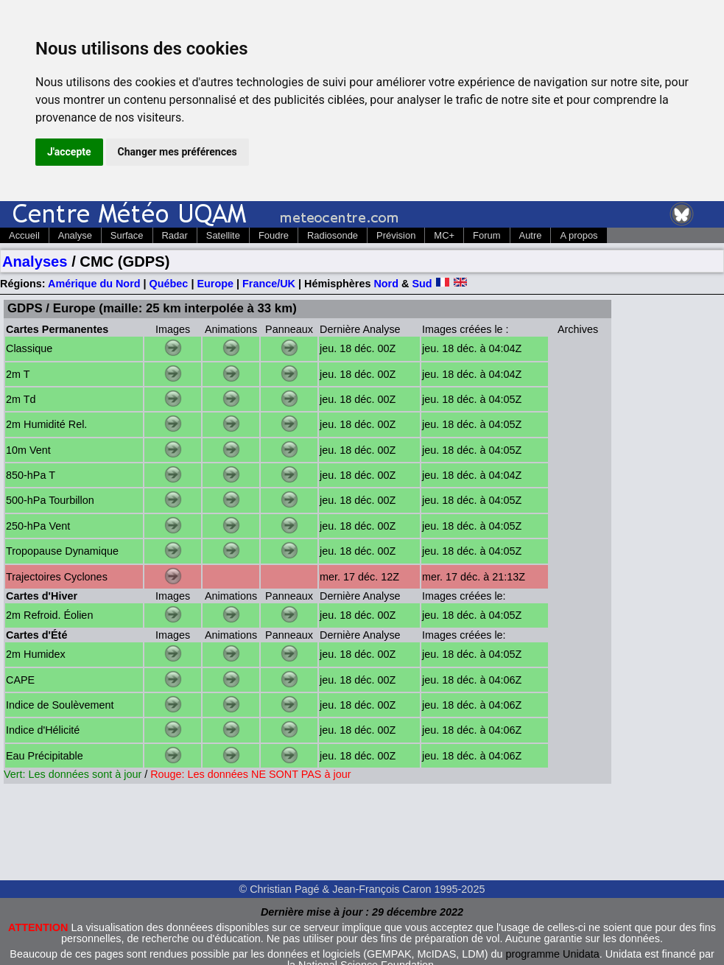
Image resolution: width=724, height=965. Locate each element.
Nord (385, 284)
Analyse (75, 235)
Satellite (223, 235)
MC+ (444, 235)
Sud (422, 284)
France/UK (268, 284)
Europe (215, 284)
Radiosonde (332, 235)
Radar (175, 235)
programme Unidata (553, 954)
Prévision (395, 235)
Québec (169, 284)
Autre (530, 235)
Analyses (35, 261)
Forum (486, 235)
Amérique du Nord (94, 284)
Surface (127, 235)
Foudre (274, 235)
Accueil (24, 235)
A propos (578, 235)
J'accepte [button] (69, 152)
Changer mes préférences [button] (177, 152)
